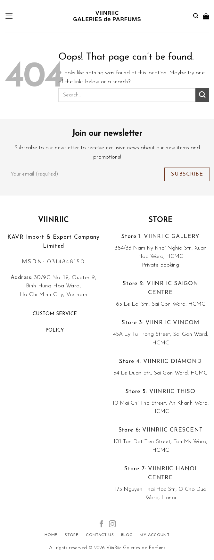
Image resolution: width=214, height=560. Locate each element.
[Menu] (9, 16)
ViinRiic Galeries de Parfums (135, 548)
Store (160, 220)
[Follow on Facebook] (101, 525)
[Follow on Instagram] (112, 525)
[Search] (195, 16)
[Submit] (202, 95)
